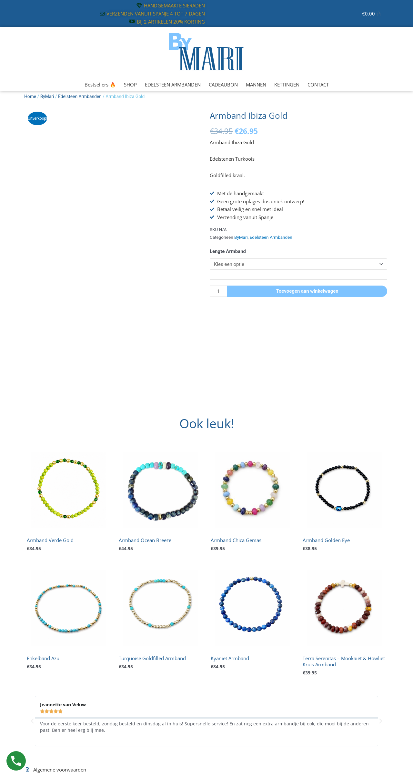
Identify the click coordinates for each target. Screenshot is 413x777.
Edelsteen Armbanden (80, 96)
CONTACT (318, 84)
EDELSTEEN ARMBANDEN (173, 84)
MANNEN (256, 84)
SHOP (130, 84)
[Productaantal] (218, 291)
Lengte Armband (228, 251)
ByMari (47, 96)
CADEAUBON (223, 84)
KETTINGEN (286, 84)
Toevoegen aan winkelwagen (307, 291)
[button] (32, 721)
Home (30, 96)
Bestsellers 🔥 (100, 84)
